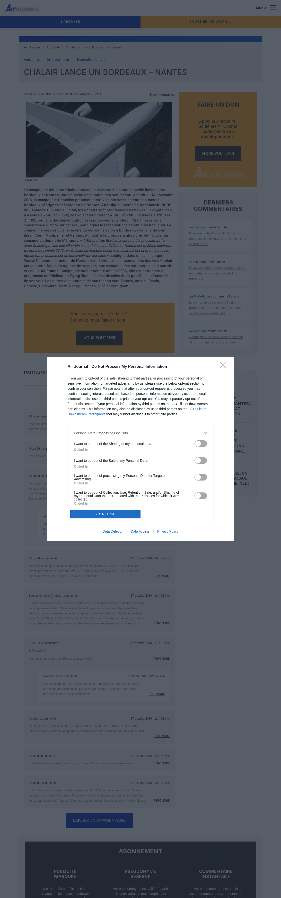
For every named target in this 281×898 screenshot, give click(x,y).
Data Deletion (113, 531)
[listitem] (140, 432)
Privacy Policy (167, 531)
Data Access (140, 531)
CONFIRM (105, 514)
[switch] (200, 443)
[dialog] (140, 449)
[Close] (224, 366)
